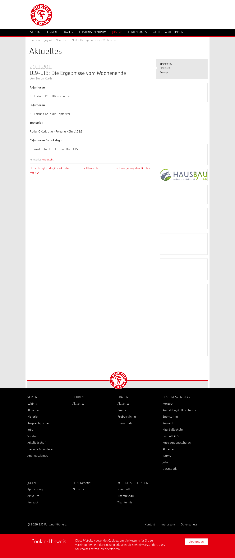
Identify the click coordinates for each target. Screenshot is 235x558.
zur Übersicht (90, 168)
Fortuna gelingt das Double (132, 168)
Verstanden (196, 541)
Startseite (35, 40)
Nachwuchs (48, 159)
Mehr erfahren (110, 549)
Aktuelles (61, 40)
